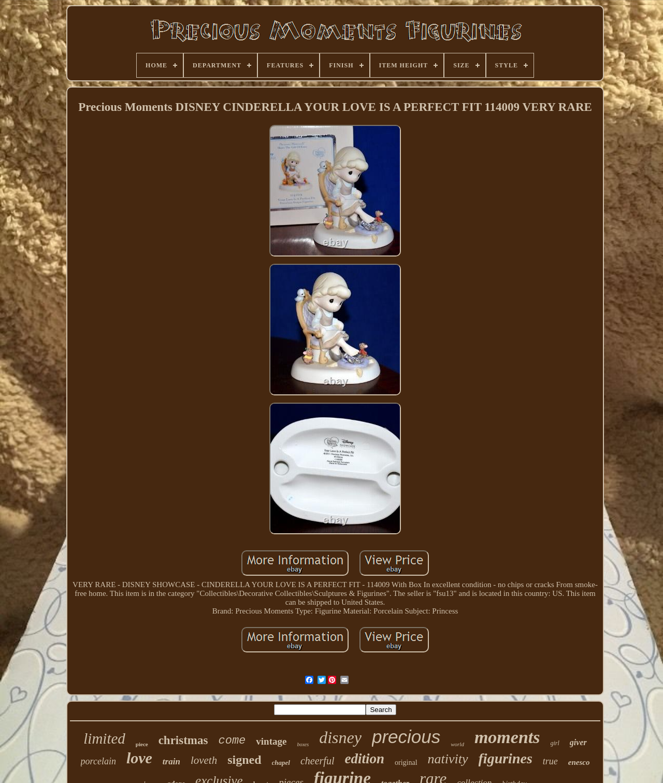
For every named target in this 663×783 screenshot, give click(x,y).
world (457, 744)
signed (244, 759)
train (171, 761)
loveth (204, 760)
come (232, 740)
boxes (303, 744)
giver (578, 742)
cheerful (317, 760)
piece (142, 744)
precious (406, 737)
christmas (183, 740)
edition (364, 758)
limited (104, 738)
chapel (281, 762)
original (406, 762)
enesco (579, 762)
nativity (448, 758)
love (139, 757)
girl (555, 743)
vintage (271, 741)
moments (507, 737)
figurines (505, 758)
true (550, 761)
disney (340, 737)
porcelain (98, 761)
